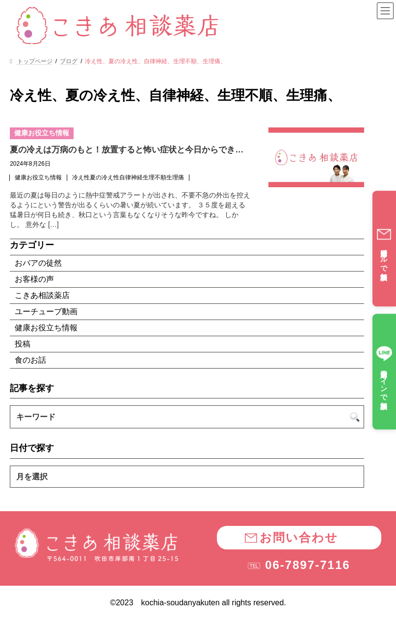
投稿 (22, 344)
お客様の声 (34, 279)
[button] (299, 537)
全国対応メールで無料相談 (384, 248)
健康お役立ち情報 (38, 177)
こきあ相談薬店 (42, 295)
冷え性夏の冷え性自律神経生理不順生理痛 (128, 177)
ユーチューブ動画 (46, 311)
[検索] (355, 417)
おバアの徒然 (38, 263)
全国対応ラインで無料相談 (384, 371)
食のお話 (30, 360)
